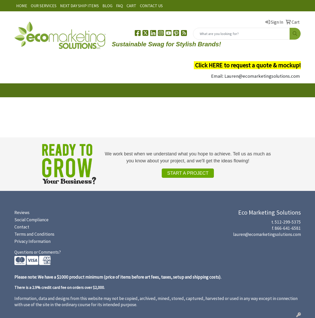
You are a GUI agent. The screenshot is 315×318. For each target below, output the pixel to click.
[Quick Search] (241, 34)
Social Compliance (31, 220)
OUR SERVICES (43, 5)
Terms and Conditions (34, 234)
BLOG (107, 5)
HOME (21, 5)
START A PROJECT (187, 173)
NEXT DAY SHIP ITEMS (79, 5)
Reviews (22, 212)
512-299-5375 (288, 222)
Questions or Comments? (37, 252)
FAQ (119, 5)
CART (131, 5)
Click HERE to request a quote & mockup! (248, 65)
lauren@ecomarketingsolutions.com (267, 234)
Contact (21, 227)
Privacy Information (32, 241)
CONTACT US (151, 5)
